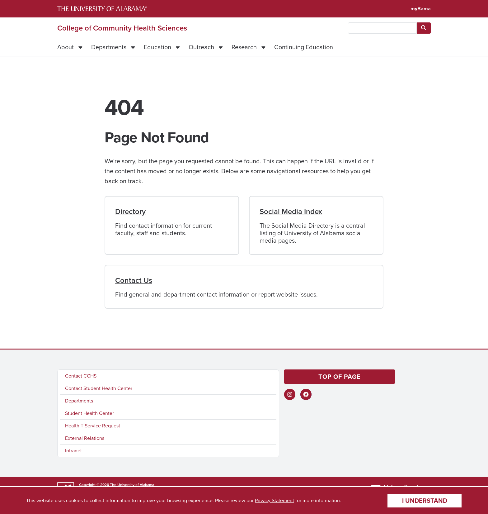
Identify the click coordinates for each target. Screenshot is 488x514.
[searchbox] (382, 28)
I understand (424, 500)
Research (244, 47)
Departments (108, 47)
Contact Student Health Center (98, 388)
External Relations (84, 438)
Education (157, 47)
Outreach (201, 47)
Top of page (339, 376)
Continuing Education (303, 47)
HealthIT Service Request (92, 425)
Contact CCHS (80, 375)
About (65, 47)
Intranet (73, 450)
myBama (421, 8)
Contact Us (133, 280)
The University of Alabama (132, 485)
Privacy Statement (274, 500)
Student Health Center (89, 413)
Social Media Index (291, 211)
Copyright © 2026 (94, 485)
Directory (130, 211)
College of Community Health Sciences (122, 28)
